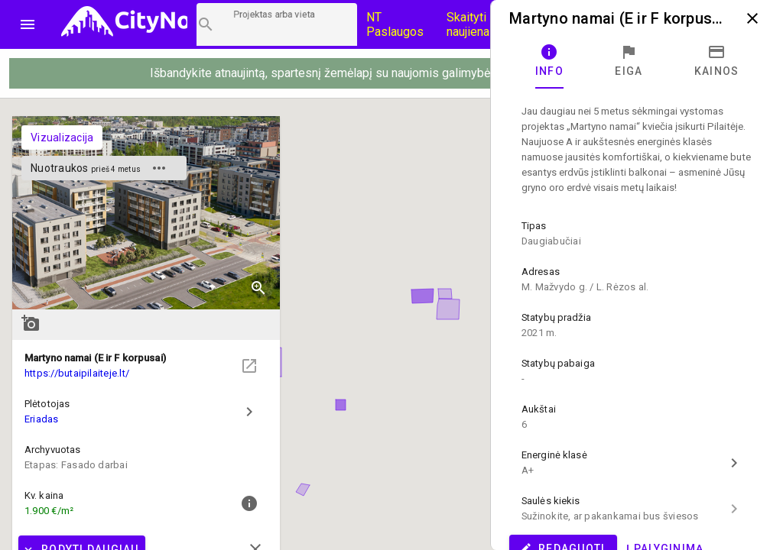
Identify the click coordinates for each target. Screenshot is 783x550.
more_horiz (159, 168)
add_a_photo (30, 323)
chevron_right (249, 412)
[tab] (549, 61)
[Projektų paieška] (277, 24)
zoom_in (258, 288)
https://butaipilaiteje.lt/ (76, 373)
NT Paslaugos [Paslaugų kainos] (395, 24)
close (752, 18)
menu (27, 24)
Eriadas (41, 419)
